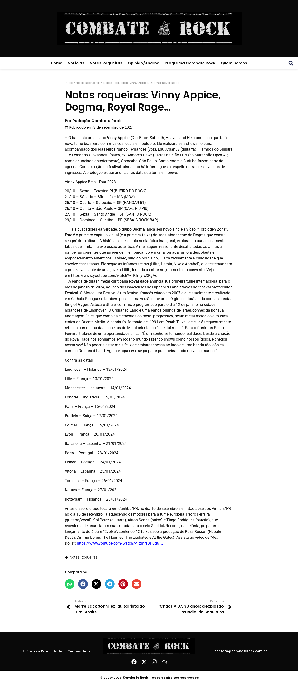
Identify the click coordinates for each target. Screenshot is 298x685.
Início (69, 83)
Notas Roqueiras (106, 63)
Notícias (76, 63)
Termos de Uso (80, 651)
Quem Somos (234, 63)
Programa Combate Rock (190, 63)
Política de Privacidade (42, 651)
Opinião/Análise (143, 63)
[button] (291, 63)
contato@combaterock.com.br (240, 651)
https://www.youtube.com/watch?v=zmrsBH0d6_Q (120, 543)
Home (56, 63)
